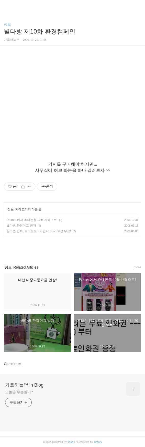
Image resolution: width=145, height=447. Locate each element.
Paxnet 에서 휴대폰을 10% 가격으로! (32, 220)
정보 (7, 24)
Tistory (98, 441)
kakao (71, 441)
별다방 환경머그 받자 (21, 225)
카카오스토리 (72, 248)
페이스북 (60, 248)
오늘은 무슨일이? (19, 392)
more (137, 267)
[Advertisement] (72, 94)
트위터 (84, 248)
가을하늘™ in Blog (24, 385)
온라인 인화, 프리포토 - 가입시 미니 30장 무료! (39, 231)
